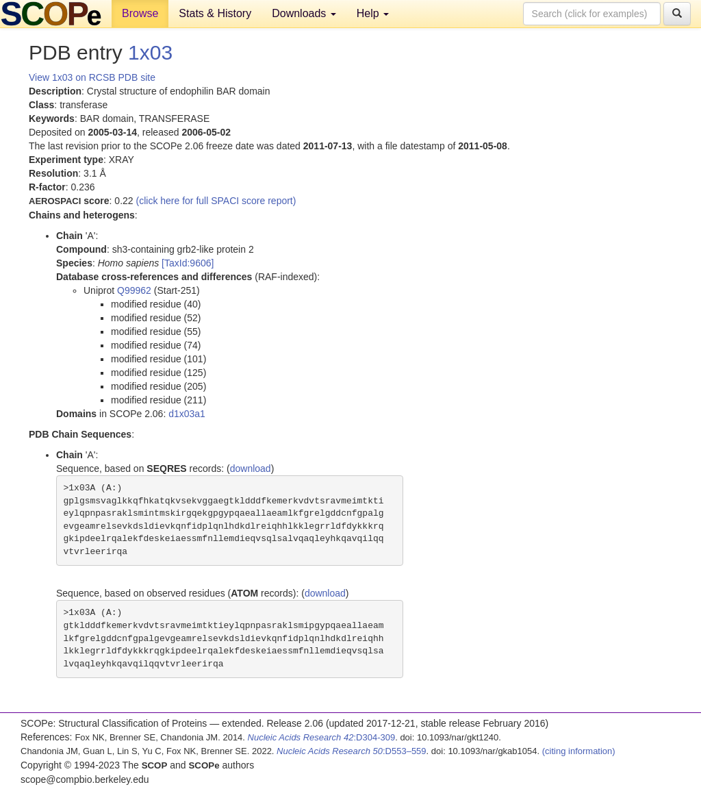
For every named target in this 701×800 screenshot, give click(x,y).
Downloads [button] (304, 13)
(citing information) (578, 751)
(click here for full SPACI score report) (216, 200)
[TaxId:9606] (188, 263)
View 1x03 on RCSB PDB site (92, 77)
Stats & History (215, 13)
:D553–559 (351, 751)
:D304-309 (322, 737)
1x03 (150, 52)
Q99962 (134, 290)
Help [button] (373, 13)
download (250, 468)
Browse (140, 13)
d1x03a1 (186, 413)
